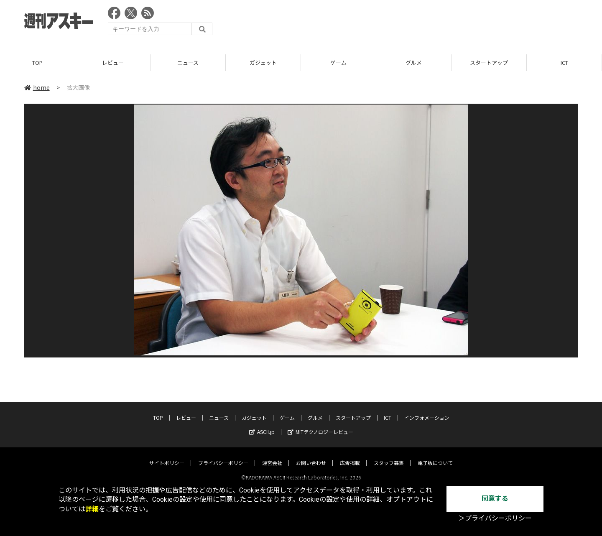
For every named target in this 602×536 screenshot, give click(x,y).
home (37, 87)
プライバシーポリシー (223, 455)
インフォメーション (426, 410)
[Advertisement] (425, 23)
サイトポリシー (166, 455)
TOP (37, 62)
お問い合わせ (311, 455)
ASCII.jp (262, 424)
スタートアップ (489, 62)
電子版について (435, 455)
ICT (564, 62)
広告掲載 (350, 455)
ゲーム (338, 62)
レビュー (113, 62)
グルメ (414, 62)
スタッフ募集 (389, 455)
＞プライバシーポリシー (495, 518)
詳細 (92, 509)
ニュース (188, 62)
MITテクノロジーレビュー (320, 424)
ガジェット (263, 62)
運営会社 (272, 455)
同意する (495, 499)
